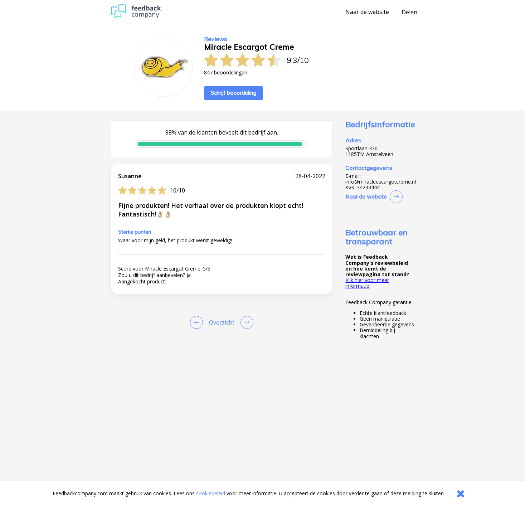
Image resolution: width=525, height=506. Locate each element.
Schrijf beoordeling (233, 92)
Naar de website (367, 12)
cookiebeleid (210, 493)
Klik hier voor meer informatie (367, 283)
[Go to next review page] (245, 322)
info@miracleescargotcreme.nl (380, 182)
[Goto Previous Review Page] (198, 322)
